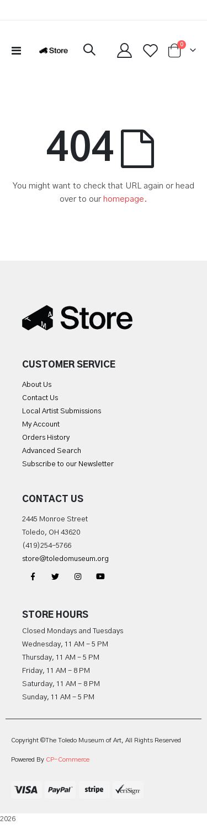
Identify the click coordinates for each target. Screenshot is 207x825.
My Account (41, 424)
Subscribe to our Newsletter (68, 464)
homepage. (125, 199)
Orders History (46, 437)
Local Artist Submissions (61, 411)
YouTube (100, 576)
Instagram (77, 576)
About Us (36, 385)
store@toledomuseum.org (65, 559)
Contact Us (40, 398)
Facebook (32, 576)
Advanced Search (51, 451)
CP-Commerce (67, 760)
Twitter (55, 576)
